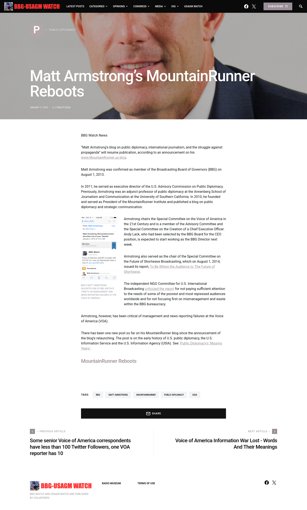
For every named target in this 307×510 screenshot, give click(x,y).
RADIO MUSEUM (111, 483)
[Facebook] (246, 6)
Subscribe (278, 6)
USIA (194, 395)
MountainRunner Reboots (108, 361)
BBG (98, 395)
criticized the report (159, 289)
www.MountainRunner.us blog (103, 158)
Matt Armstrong (118, 395)
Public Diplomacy (174, 395)
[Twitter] (254, 6)
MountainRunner (146, 395)
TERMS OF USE (146, 483)
